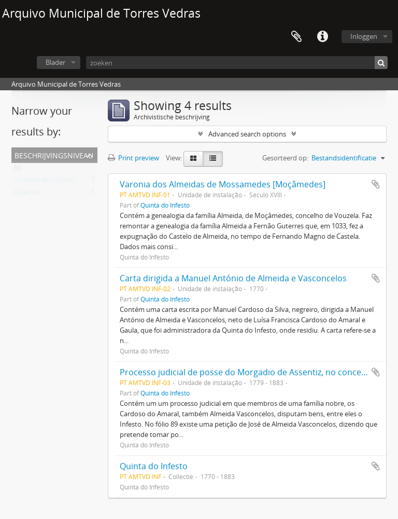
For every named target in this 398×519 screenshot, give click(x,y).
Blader (55, 62)
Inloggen (363, 36)
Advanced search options (247, 134)
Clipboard (296, 37)
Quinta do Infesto (165, 205)
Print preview (133, 157)
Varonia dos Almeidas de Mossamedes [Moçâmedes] (222, 184)
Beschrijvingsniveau (54, 154)
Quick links (322, 37)
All (17, 169)
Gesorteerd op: (285, 157)
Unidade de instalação (47, 181)
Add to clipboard (376, 184)
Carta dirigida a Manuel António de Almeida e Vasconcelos (233, 278)
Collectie (26, 194)
